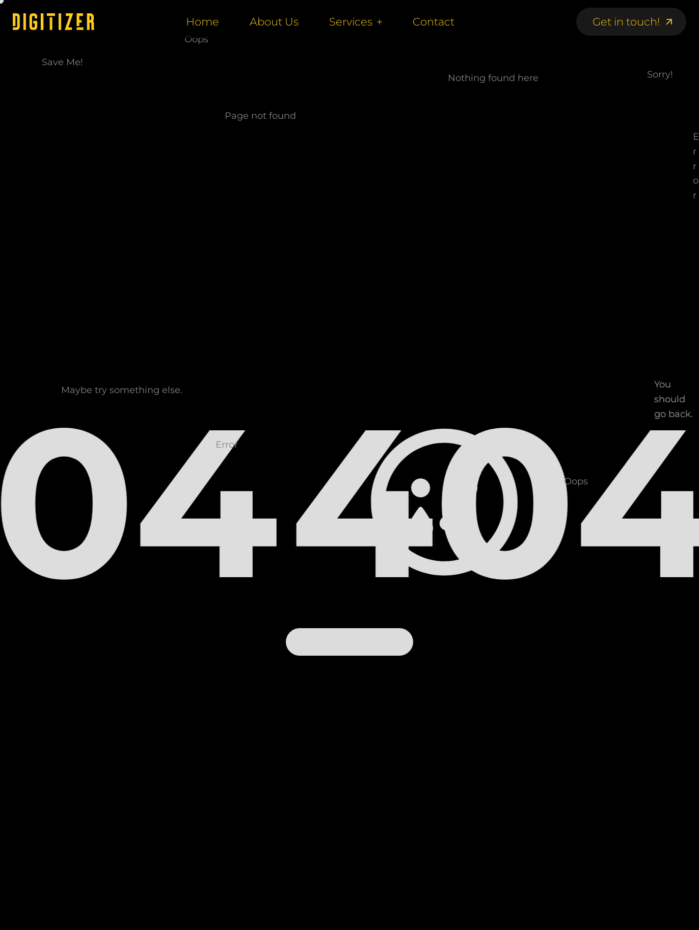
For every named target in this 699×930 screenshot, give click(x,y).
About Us (274, 21)
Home (202, 21)
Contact (433, 21)
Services (350, 21)
